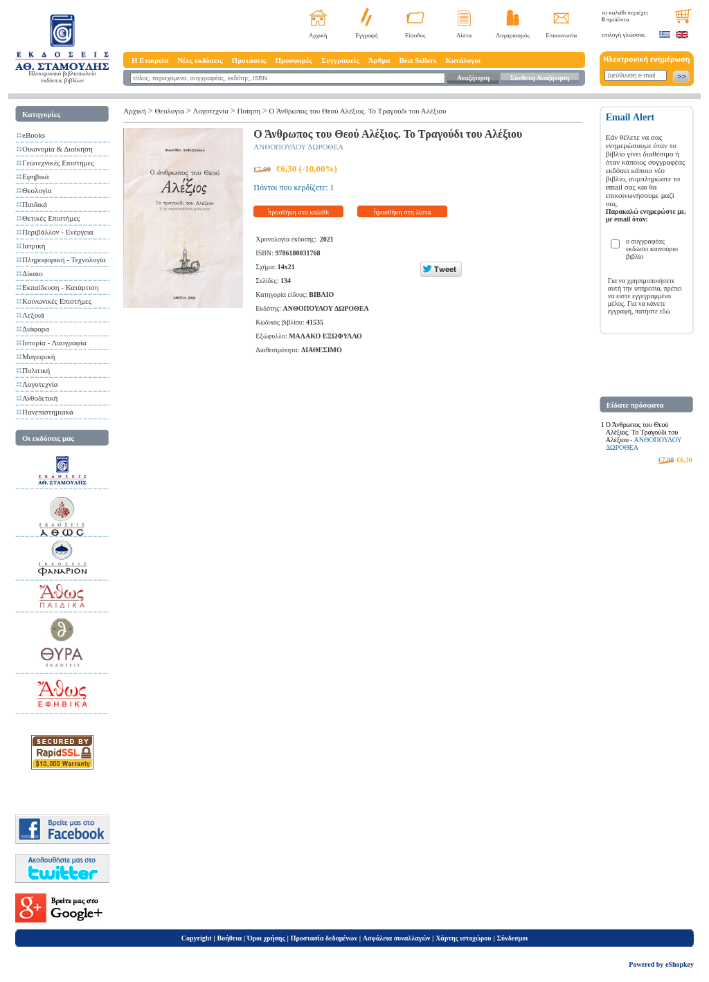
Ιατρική (34, 246)
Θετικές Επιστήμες (51, 218)
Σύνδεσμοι (512, 938)
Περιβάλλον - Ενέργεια (57, 232)
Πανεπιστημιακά (47, 412)
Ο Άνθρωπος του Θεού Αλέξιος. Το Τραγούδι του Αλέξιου (358, 111)
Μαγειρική (38, 356)
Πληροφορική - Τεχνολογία (64, 259)
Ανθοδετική (39, 398)
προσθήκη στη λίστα (402, 212)
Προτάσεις (249, 60)
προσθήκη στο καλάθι (298, 212)
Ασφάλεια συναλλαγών (396, 938)
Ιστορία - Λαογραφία (54, 342)
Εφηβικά (35, 176)
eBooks (33, 135)
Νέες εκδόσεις (199, 60)
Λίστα (464, 35)
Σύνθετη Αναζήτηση (539, 78)
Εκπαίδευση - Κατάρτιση (60, 287)
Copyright (196, 938)
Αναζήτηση (473, 78)
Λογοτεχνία (39, 384)
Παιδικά (34, 204)
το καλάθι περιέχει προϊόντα (625, 16)
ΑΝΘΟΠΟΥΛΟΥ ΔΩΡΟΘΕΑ (298, 147)
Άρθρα (379, 60)
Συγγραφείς (340, 60)
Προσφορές (293, 60)
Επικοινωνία (561, 35)
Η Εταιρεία (150, 60)
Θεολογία (36, 190)
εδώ (665, 311)
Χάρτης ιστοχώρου (463, 938)
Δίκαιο (32, 273)
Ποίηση (248, 111)
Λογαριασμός (513, 35)
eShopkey (679, 964)
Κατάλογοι (463, 60)
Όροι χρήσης (266, 938)
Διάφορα (35, 329)
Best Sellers (417, 60)
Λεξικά (33, 315)
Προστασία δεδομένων (324, 938)
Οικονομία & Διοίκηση (57, 149)
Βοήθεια (229, 938)
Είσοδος (415, 35)
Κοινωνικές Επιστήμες (56, 301)
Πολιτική (36, 370)
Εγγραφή (366, 35)
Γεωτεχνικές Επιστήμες (58, 162)
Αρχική (318, 35)
